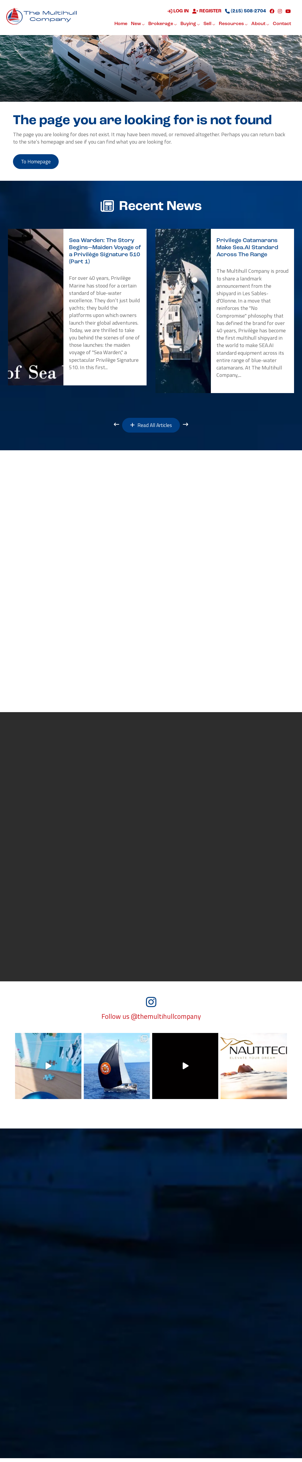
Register (206, 11)
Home (120, 24)
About (260, 24)
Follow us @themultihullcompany (151, 1020)
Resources (233, 24)
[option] (77, 308)
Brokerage (162, 24)
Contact (282, 24)
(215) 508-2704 (245, 11)
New (138, 24)
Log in (178, 11)
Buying (190, 24)
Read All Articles (151, 427)
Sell (209, 24)
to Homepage (37, 162)
